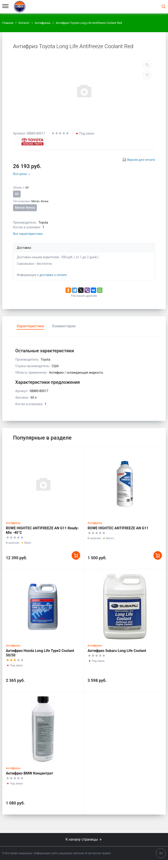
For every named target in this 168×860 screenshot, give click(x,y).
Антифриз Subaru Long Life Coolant (117, 651)
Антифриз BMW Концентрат (29, 773)
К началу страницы (84, 839)
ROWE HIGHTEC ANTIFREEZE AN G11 (118, 528)
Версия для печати (141, 160)
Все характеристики (28, 234)
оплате (62, 275)
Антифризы (13, 523)
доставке (46, 275)
